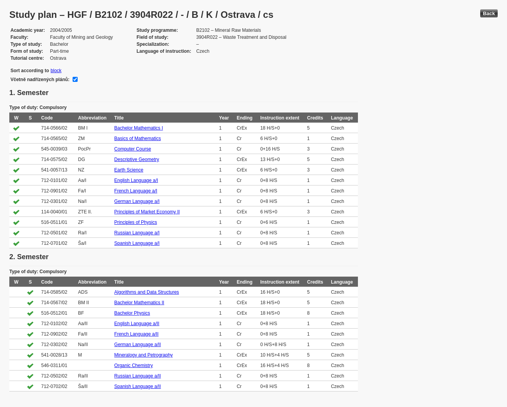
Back (489, 13)
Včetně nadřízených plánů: (39, 79)
